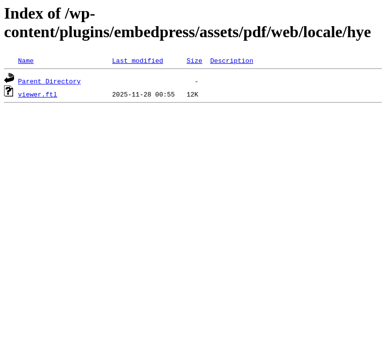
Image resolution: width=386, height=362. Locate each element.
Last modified (137, 60)
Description (231, 60)
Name (26, 60)
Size (194, 60)
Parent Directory (49, 80)
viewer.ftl (37, 94)
